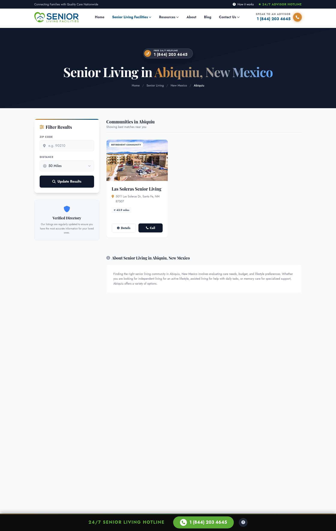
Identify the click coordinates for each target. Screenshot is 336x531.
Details (123, 228)
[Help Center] (243, 522)
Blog (207, 17)
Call (150, 228)
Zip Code (46, 137)
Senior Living (155, 85)
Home (99, 17)
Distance (46, 157)
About (191, 17)
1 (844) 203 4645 (171, 54)
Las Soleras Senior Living (136, 189)
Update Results (66, 181)
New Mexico (179, 85)
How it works (243, 4)
